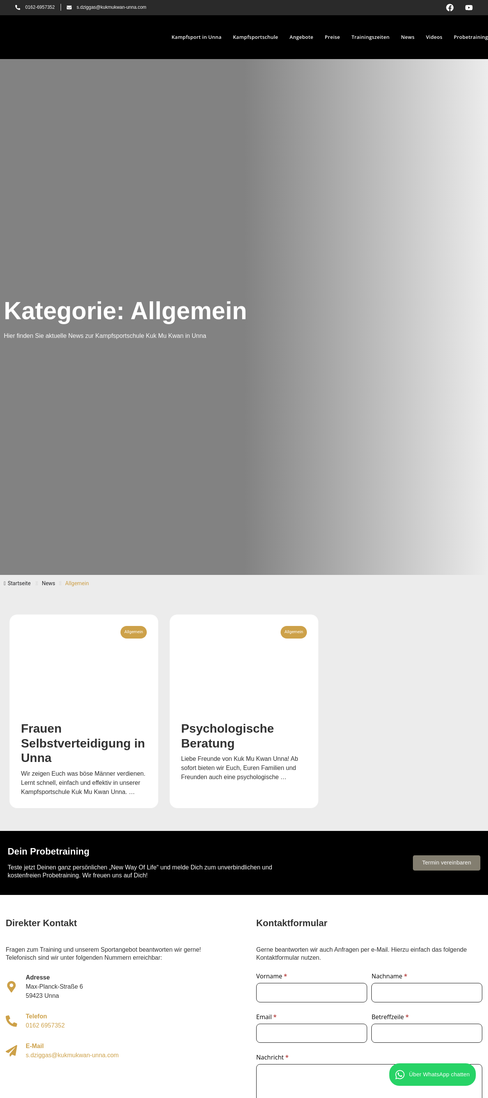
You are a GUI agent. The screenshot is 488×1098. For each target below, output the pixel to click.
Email (266, 1017)
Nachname (389, 976)
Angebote (301, 37)
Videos (434, 37)
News (408, 37)
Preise (332, 37)
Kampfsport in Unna (197, 37)
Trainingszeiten (371, 37)
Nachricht (272, 1057)
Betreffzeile (390, 1017)
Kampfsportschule (255, 37)
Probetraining (471, 37)
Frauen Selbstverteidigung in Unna (83, 743)
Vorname (271, 976)
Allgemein (133, 631)
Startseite (17, 583)
